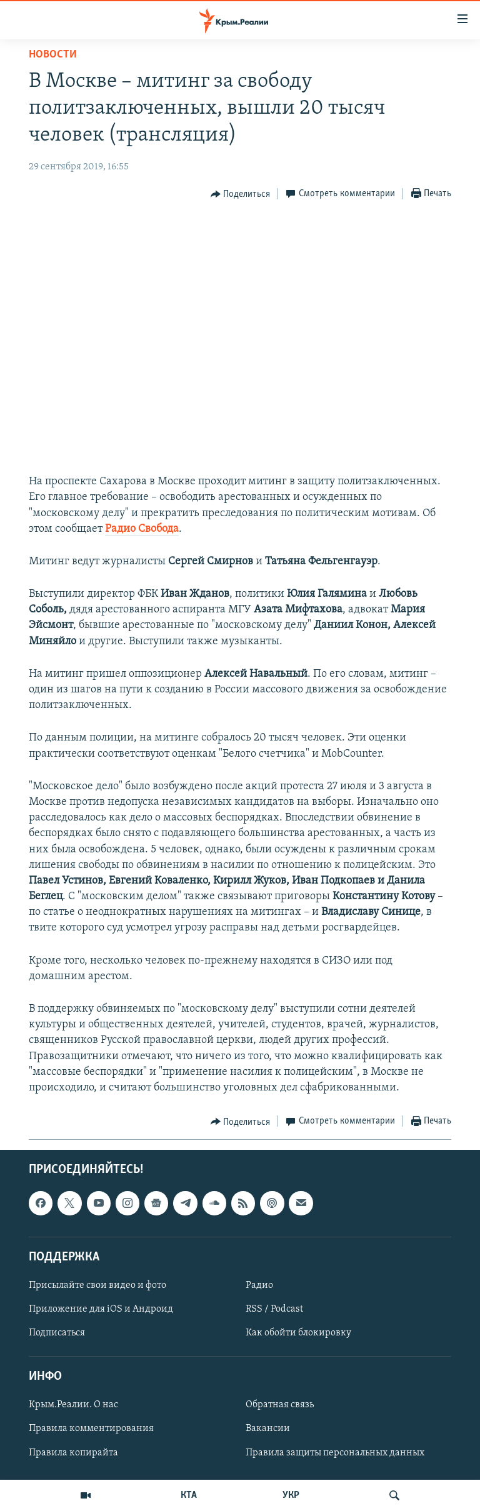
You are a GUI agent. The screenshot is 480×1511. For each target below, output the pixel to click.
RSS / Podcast (274, 1309)
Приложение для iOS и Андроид (101, 1309)
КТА (189, 1495)
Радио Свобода (142, 529)
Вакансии (268, 1429)
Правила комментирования (91, 1429)
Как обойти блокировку (298, 1333)
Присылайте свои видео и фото (97, 1285)
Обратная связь (280, 1405)
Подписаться (57, 1333)
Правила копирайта (73, 1453)
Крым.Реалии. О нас (73, 1405)
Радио (259, 1285)
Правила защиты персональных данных (335, 1453)
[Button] (241, 194)
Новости (53, 55)
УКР (290, 1495)
